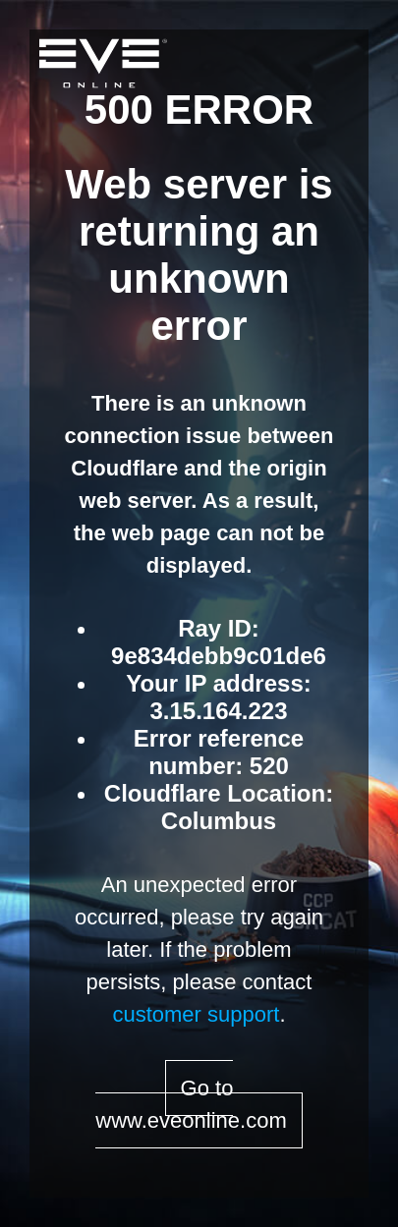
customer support (195, 1014)
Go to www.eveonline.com (190, 1104)
